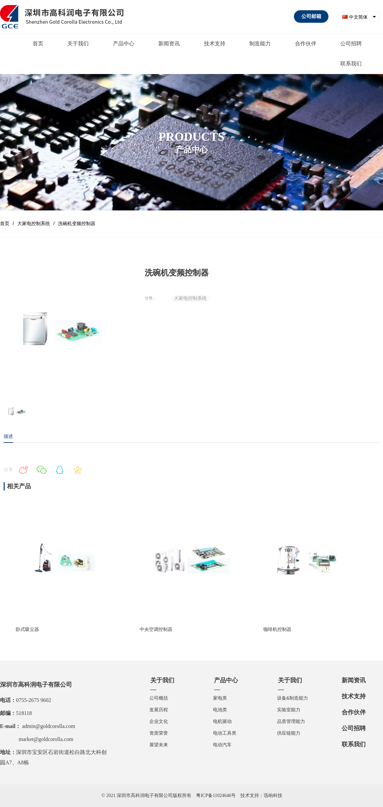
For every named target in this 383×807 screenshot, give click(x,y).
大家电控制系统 (33, 223)
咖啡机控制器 (277, 629)
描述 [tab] (8, 436)
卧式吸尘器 (27, 629)
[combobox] (359, 17)
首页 (4, 223)
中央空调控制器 (156, 629)
